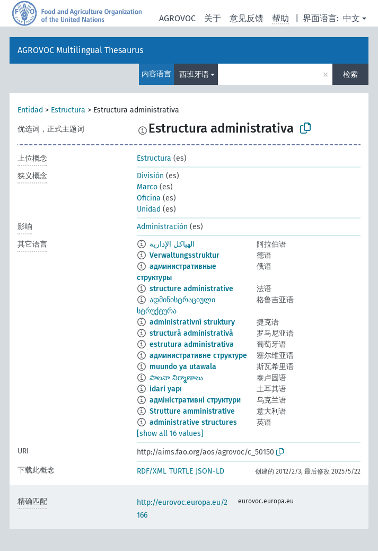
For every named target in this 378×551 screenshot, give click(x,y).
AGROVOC (177, 18)
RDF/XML (151, 471)
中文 (351, 18)
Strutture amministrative (192, 411)
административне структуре (198, 355)
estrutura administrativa (192, 344)
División (150, 175)
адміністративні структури (195, 400)
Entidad (30, 110)
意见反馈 (246, 18)
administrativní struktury (192, 322)
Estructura (68, 110)
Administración (162, 226)
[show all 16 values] (170, 433)
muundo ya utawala (183, 366)
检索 (350, 74)
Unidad (149, 209)
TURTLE (181, 471)
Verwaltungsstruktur (184, 255)
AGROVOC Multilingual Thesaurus (80, 50)
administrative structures (193, 422)
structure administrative (191, 288)
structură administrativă (191, 333)
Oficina (149, 198)
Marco (147, 186)
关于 (212, 18)
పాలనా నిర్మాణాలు (176, 377)
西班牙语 (194, 74)
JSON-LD (210, 471)
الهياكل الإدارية (172, 244)
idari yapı (166, 388)
